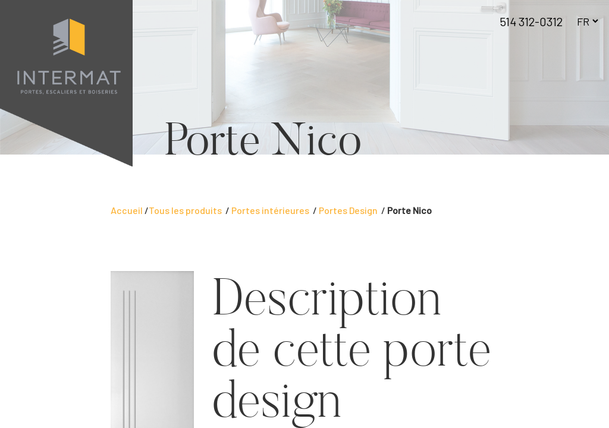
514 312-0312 (531, 21)
